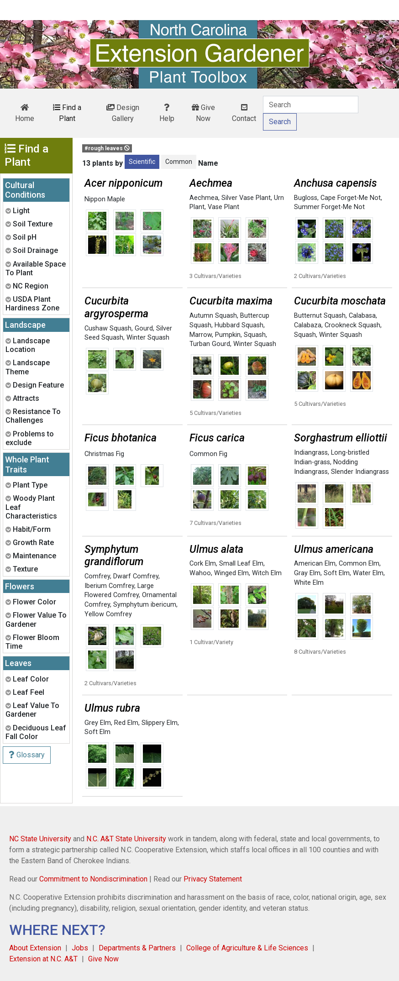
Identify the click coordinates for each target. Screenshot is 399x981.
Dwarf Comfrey (135, 576)
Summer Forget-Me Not (329, 207)
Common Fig (208, 454)
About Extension (35, 948)
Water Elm (368, 573)
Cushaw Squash (107, 328)
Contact (244, 113)
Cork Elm (202, 563)
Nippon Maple (104, 199)
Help (166, 113)
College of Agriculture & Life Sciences (247, 948)
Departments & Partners (137, 948)
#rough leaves (107, 148)
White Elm (309, 583)
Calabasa (362, 316)
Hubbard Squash (239, 325)
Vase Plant (223, 207)
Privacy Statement (213, 879)
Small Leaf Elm (241, 563)
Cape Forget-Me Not (350, 198)
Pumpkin (228, 335)
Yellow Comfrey (108, 614)
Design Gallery (122, 113)
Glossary (27, 754)
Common (178, 161)
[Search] (310, 104)
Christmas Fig (104, 454)
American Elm (315, 563)
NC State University (40, 838)
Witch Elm (267, 573)
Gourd (144, 328)
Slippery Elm (160, 723)
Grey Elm (97, 723)
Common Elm (359, 563)
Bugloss (305, 198)
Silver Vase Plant (246, 198)
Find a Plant (67, 113)
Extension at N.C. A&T (43, 959)
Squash (255, 335)
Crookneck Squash (352, 325)
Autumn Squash (213, 316)
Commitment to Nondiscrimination (93, 879)
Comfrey (97, 576)
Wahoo (200, 573)
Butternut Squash (320, 316)
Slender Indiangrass (360, 472)
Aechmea (203, 198)
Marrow (200, 335)
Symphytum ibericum (144, 605)
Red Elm (126, 723)
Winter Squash (147, 337)
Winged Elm (231, 573)
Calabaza (307, 325)
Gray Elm (307, 573)
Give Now (203, 113)
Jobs (80, 948)
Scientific (142, 161)
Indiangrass (311, 452)
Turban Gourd (209, 344)
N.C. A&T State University (126, 838)
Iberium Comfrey (109, 586)
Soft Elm (337, 573)
